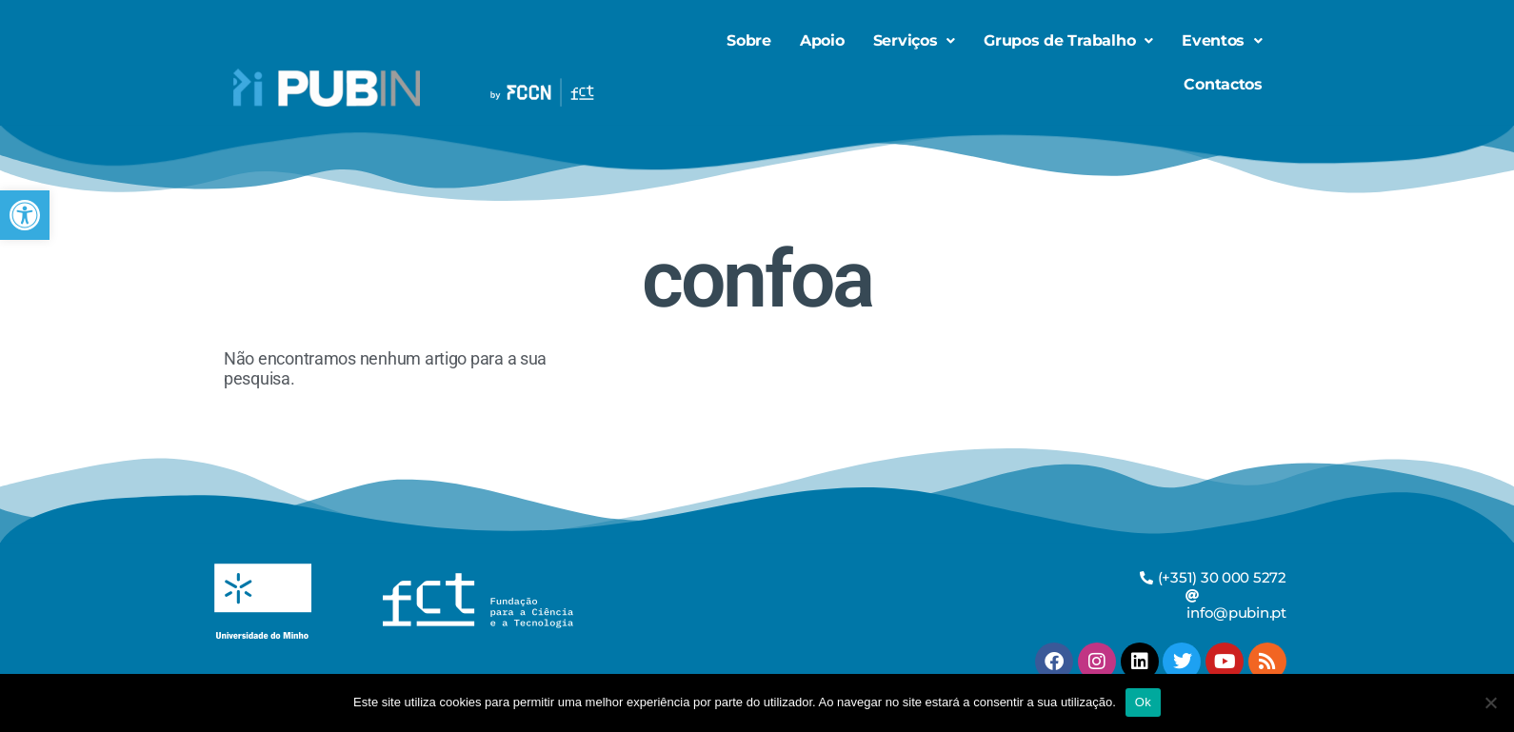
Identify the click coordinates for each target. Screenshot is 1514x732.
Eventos (1222, 40)
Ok (1143, 702)
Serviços (914, 40)
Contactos (1223, 84)
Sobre (749, 40)
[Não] (1490, 702)
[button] (25, 215)
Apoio (822, 40)
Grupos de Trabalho (1068, 40)
